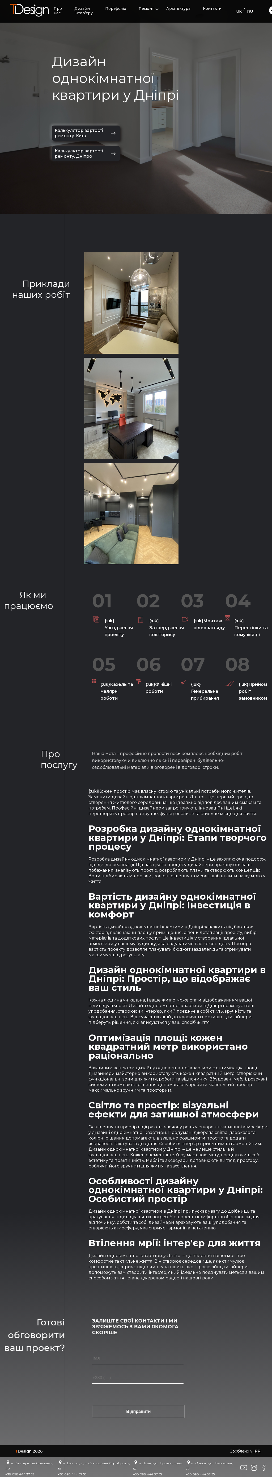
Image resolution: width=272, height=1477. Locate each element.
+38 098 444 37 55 (19, 1474)
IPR (257, 1451)
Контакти (212, 8)
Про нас (58, 10)
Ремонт (146, 8)
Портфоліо (115, 8)
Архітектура (178, 8)
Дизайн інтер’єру (83, 10)
